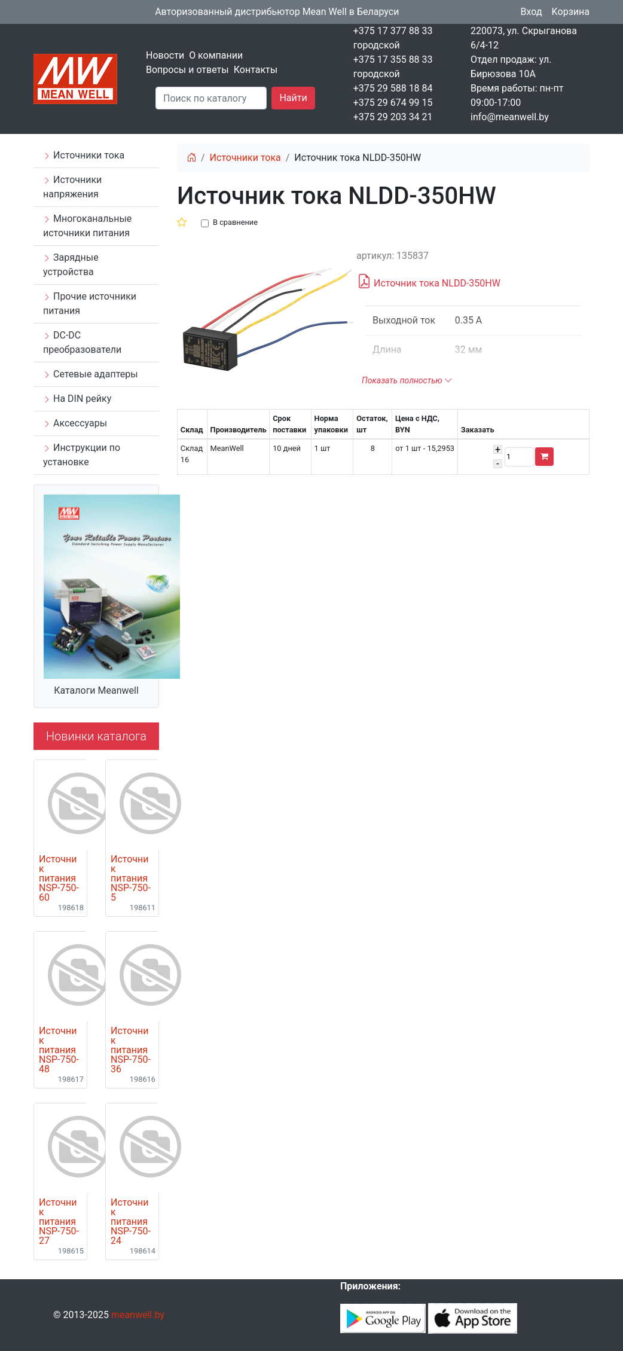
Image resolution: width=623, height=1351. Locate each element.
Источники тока (83, 155)
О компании (216, 55)
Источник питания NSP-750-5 (131, 878)
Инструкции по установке (81, 455)
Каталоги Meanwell (96, 690)
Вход (531, 11)
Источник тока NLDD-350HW (428, 281)
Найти (293, 97)
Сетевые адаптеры (90, 374)
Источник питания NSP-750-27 (59, 1222)
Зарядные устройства (71, 264)
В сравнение (235, 222)
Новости (165, 55)
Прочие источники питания (89, 303)
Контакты (255, 69)
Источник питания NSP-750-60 (59, 878)
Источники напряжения (72, 187)
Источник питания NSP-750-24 (131, 1222)
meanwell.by (137, 1314)
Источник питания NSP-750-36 (131, 1050)
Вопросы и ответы (187, 69)
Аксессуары (75, 423)
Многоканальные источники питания (87, 226)
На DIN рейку (77, 398)
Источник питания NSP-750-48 (59, 1050)
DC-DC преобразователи (82, 342)
